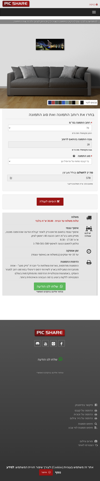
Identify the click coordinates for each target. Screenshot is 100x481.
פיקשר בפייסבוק (86, 405)
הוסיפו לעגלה (50, 201)
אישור (46, 472)
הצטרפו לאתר (88, 445)
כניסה (93, 4)
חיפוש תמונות (88, 423)
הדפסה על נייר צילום (84, 418)
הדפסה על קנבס (86, 410)
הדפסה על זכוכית (86, 414)
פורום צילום (89, 441)
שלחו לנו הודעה (50, 286)
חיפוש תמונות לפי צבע (83, 427)
